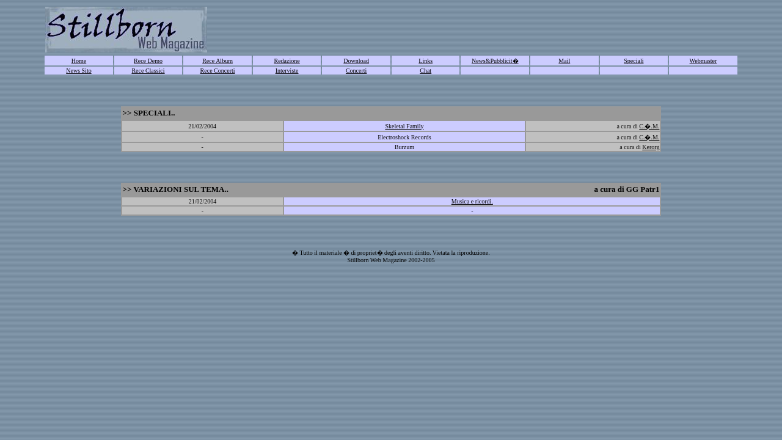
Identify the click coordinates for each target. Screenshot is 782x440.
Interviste (287, 70)
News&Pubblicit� (495, 60)
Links (425, 60)
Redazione (287, 60)
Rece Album (217, 60)
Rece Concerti (217, 70)
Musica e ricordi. (472, 201)
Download (356, 60)
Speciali (633, 60)
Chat (425, 70)
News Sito (78, 70)
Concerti (356, 70)
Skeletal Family (404, 126)
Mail (564, 60)
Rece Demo (148, 60)
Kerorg (650, 147)
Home (78, 60)
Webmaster (703, 60)
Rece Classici (147, 70)
